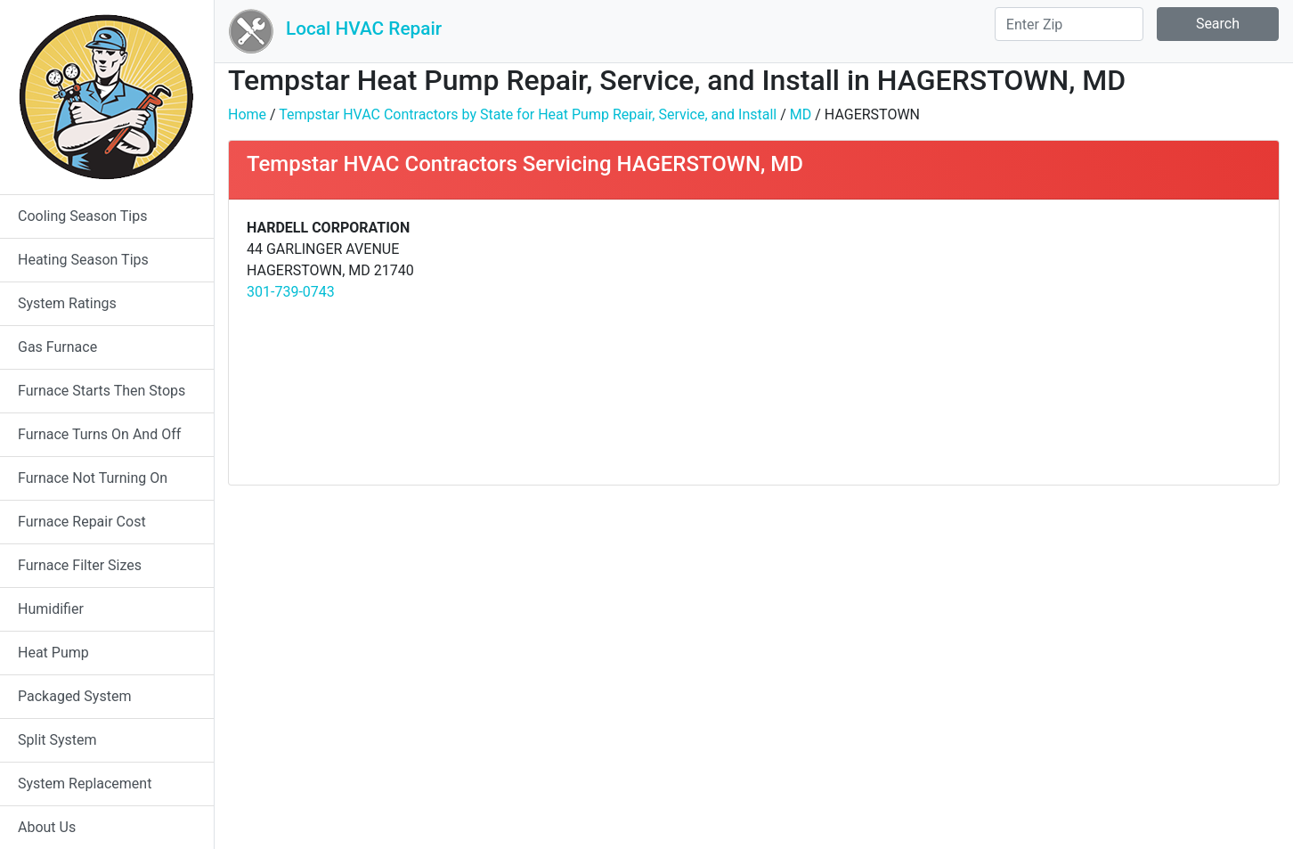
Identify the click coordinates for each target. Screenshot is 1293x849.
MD (800, 114)
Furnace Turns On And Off (99, 434)
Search (1218, 23)
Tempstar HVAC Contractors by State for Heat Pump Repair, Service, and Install (528, 114)
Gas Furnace (57, 347)
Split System (57, 739)
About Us (47, 827)
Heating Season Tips (83, 259)
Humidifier (51, 608)
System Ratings (67, 303)
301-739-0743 (291, 291)
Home (247, 114)
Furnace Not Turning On (92, 477)
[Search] (1069, 24)
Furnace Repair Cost (82, 521)
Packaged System (74, 696)
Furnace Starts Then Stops (101, 390)
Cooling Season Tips (82, 216)
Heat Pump (53, 652)
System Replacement (84, 783)
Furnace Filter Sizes (80, 565)
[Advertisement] (1014, 342)
